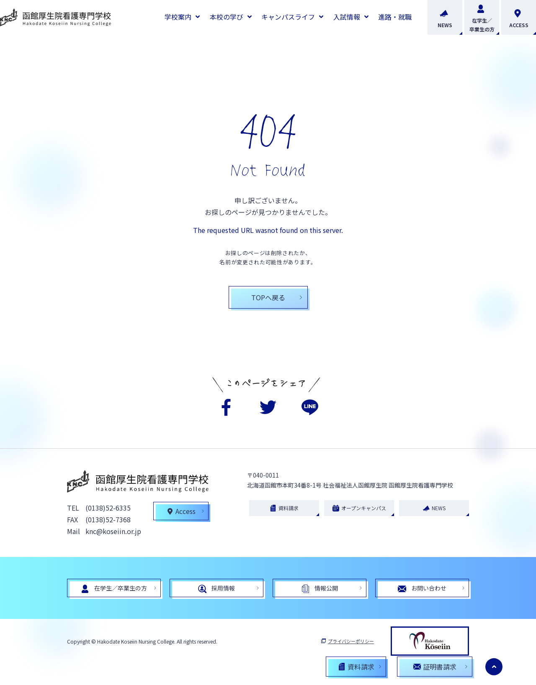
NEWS (445, 17)
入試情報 (346, 17)
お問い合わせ (422, 589)
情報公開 (319, 589)
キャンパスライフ (288, 17)
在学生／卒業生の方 (482, 17)
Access (181, 512)
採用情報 (216, 589)
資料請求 (284, 508)
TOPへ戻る (268, 297)
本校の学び (226, 17)
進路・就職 (395, 17)
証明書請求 (434, 667)
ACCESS (518, 17)
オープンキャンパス (359, 508)
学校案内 (178, 17)
